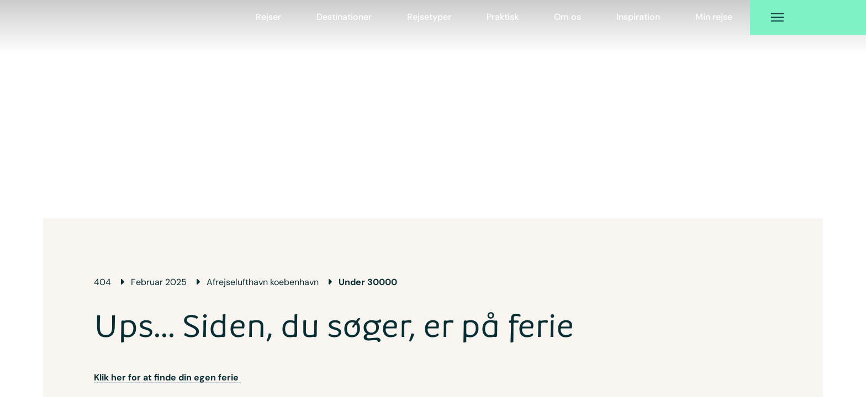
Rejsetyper (429, 17)
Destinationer (344, 17)
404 (102, 282)
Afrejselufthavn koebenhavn (263, 282)
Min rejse (713, 17)
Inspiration (638, 17)
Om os (567, 17)
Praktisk (503, 17)
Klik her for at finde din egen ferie (167, 377)
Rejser (268, 17)
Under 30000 (368, 282)
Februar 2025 (159, 282)
